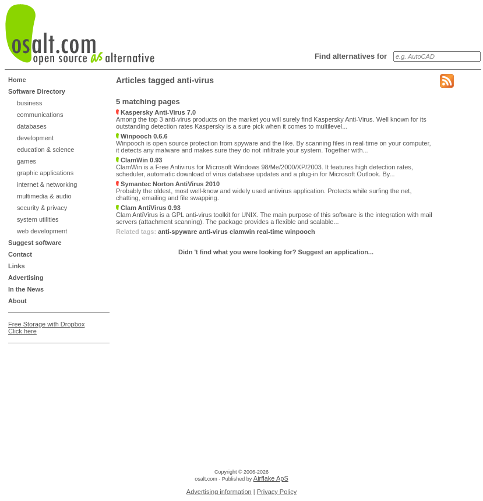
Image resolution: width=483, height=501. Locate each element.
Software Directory (36, 91)
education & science (45, 149)
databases (32, 126)
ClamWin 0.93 (139, 160)
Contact (20, 254)
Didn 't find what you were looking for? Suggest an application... (275, 251)
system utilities (38, 219)
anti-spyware (177, 231)
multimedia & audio (44, 196)
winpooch (300, 231)
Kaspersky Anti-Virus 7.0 (156, 112)
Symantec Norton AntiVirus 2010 (168, 183)
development (35, 137)
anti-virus (213, 231)
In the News (26, 289)
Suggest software (35, 242)
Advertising (26, 277)
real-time (270, 231)
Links (16, 265)
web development (42, 231)
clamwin (242, 231)
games (26, 161)
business (29, 103)
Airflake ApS (270, 478)
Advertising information (219, 491)
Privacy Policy (277, 491)
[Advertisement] (54, 377)
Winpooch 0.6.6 (142, 136)
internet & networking (47, 184)
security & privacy (42, 207)
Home (17, 79)
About (17, 300)
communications (40, 114)
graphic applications (45, 172)
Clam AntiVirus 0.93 (148, 207)
